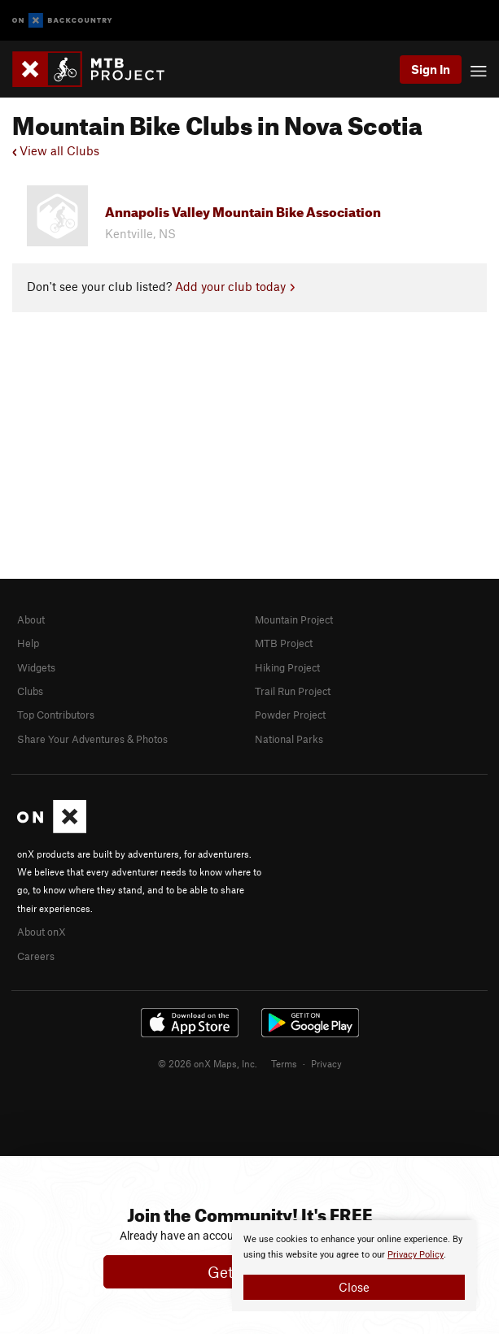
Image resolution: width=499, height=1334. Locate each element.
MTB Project (284, 643)
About (31, 619)
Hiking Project (287, 667)
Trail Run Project (292, 690)
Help (28, 643)
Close (354, 1287)
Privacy (326, 1063)
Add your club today (235, 286)
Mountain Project (294, 619)
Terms (284, 1063)
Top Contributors (55, 714)
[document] (354, 1266)
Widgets (36, 667)
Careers (36, 955)
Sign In (430, 69)
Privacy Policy (415, 1254)
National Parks (289, 738)
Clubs (30, 690)
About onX (41, 931)
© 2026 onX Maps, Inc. (207, 1063)
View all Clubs (55, 150)
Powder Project (290, 714)
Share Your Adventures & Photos (92, 738)
